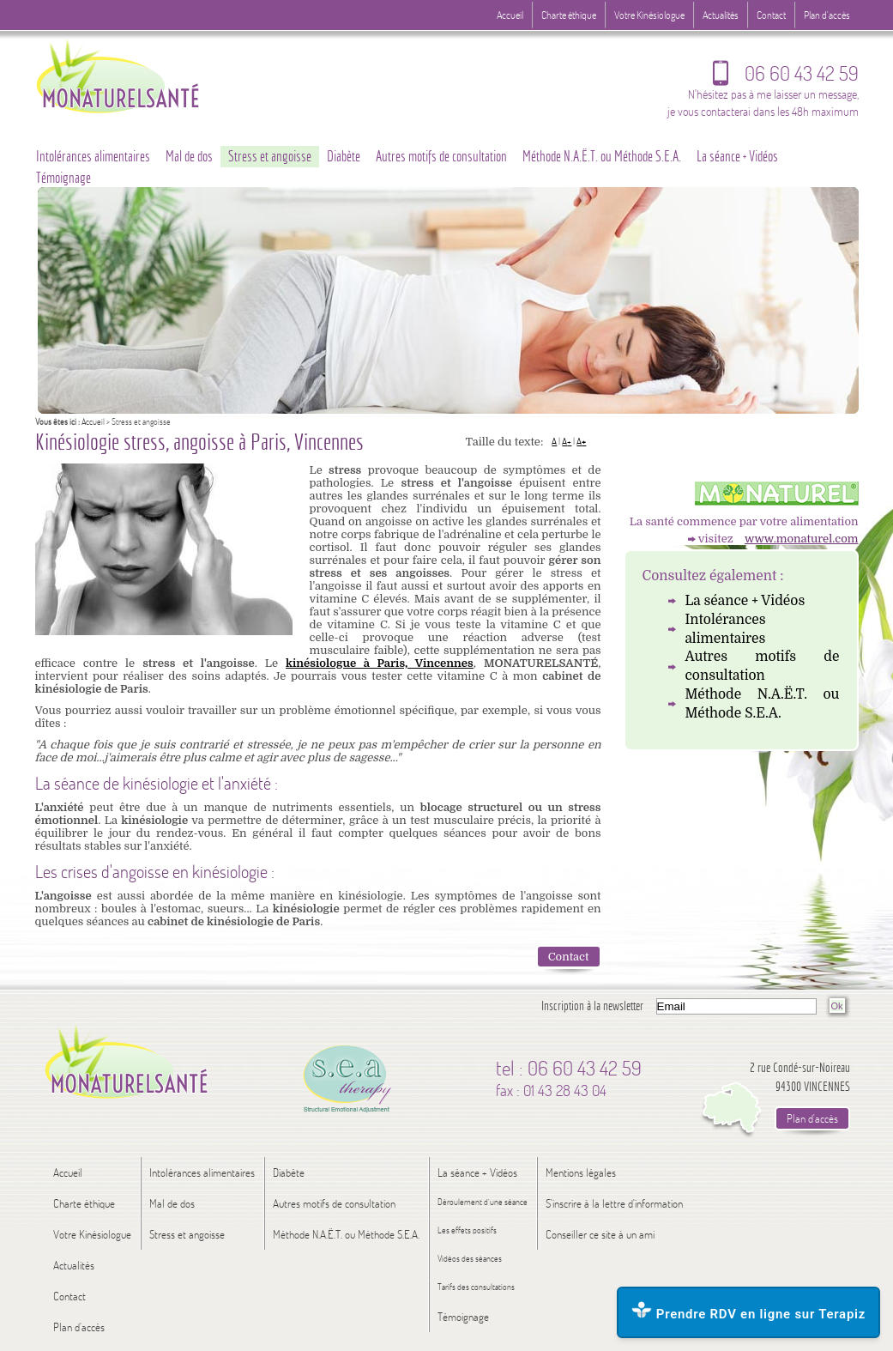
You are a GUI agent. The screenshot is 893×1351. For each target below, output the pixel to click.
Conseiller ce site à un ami (600, 1234)
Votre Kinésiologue (649, 15)
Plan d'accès (827, 15)
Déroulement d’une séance (482, 1202)
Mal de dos (189, 156)
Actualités (721, 15)
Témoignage (63, 177)
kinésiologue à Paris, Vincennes (380, 663)
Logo (151, 75)
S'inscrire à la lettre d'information (614, 1203)
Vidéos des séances (469, 1258)
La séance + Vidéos (745, 601)
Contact (568, 956)
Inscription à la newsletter (592, 1005)
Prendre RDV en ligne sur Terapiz (748, 1311)
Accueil (93, 421)
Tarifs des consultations (476, 1287)
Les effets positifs (467, 1230)
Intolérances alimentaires (725, 629)
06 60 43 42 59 (786, 77)
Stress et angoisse (269, 156)
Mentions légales (581, 1172)
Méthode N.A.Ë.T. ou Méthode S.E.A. (762, 704)
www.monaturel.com (801, 538)
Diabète (343, 156)
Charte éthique (568, 15)
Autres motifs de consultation (762, 666)
